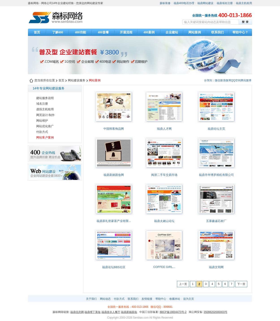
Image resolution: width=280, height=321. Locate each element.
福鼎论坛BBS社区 (113, 267)
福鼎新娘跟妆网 (113, 175)
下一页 (241, 284)
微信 (217, 80)
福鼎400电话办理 (184, 3)
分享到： (209, 80)
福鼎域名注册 (225, 3)
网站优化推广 (45, 126)
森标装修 (165, 3)
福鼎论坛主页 (216, 128)
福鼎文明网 (216, 267)
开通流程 (126, 32)
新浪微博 (225, 80)
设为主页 (188, 298)
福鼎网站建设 (205, 3)
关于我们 (91, 298)
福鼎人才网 (164, 128)
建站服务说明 (45, 98)
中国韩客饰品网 (113, 128)
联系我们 (217, 32)
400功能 (80, 32)
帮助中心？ (240, 32)
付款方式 (42, 132)
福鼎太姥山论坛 (164, 221)
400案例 (149, 32)
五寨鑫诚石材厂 (216, 221)
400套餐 (103, 32)
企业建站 (172, 32)
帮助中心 (160, 298)
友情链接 (147, 298)
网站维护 (42, 120)
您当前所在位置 (44, 80)
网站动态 (105, 298)
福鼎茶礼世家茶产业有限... (114, 221)
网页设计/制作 (45, 115)
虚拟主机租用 (45, 109)
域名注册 (42, 103)
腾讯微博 (246, 80)
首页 (37, 32)
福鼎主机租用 (244, 3)
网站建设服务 (76, 80)
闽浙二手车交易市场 (164, 175)
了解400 (57, 32)
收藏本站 (174, 298)
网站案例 (194, 32)
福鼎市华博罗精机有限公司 (216, 175)
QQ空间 (236, 80)
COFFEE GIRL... (164, 267)
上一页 (183, 284)
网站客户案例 (45, 137)
